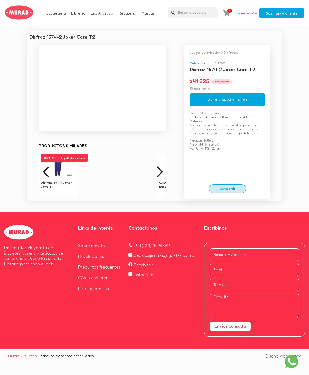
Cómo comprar (93, 277)
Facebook (140, 265)
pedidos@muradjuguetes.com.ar (162, 255)
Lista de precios (93, 288)
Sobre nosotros (93, 245)
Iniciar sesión (246, 13)
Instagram (140, 274)
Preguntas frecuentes (99, 267)
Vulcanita (197, 63)
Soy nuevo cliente (281, 13)
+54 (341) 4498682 (149, 245)
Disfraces (231, 53)
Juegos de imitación (205, 53)
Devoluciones (91, 256)
